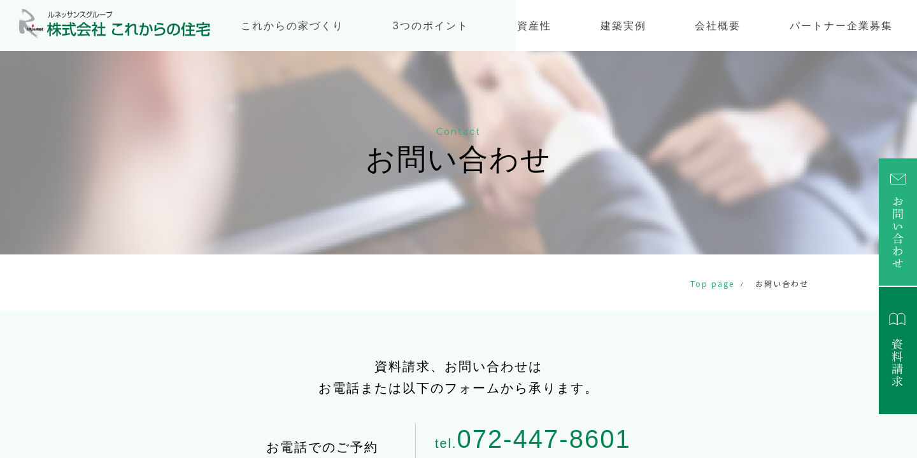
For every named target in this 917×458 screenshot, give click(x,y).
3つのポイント (431, 25)
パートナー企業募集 (841, 25)
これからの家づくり (292, 25)
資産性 (534, 25)
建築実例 (623, 25)
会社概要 (718, 25)
